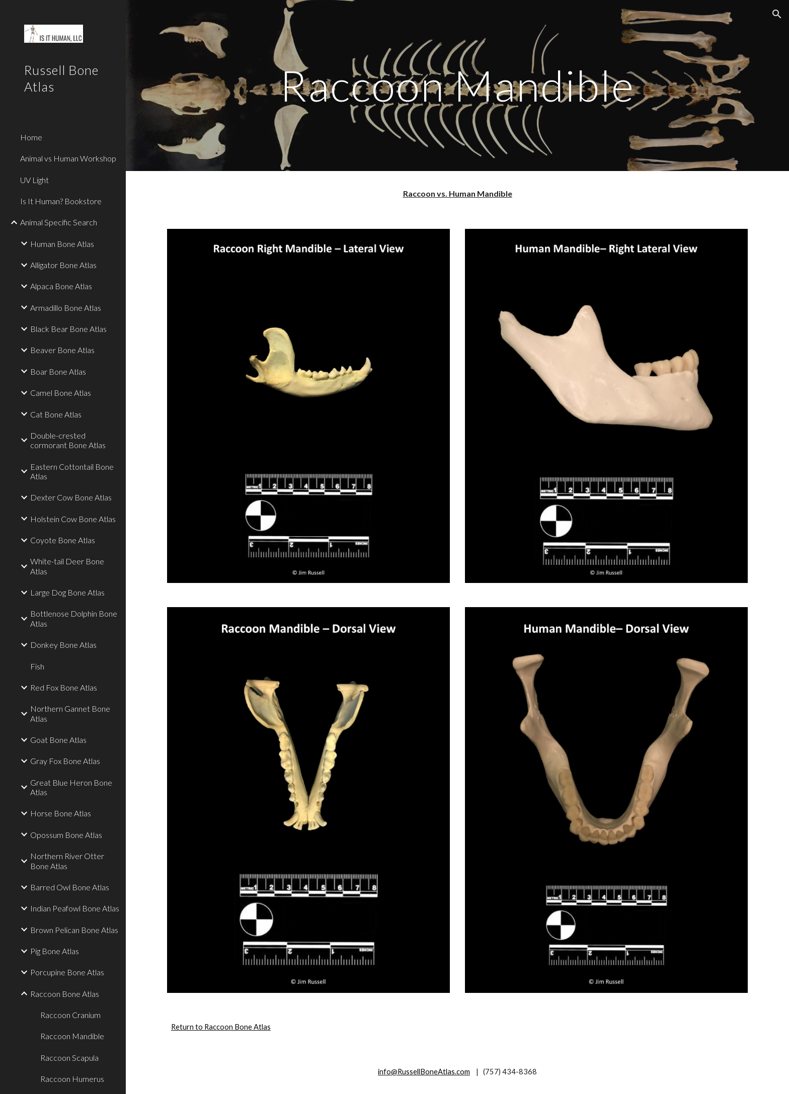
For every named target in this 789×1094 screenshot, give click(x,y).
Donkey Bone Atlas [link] (63, 644)
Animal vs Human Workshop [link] (68, 158)
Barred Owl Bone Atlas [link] (69, 887)
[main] (457, 85)
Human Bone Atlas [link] (62, 243)
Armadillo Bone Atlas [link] (65, 307)
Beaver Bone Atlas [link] (62, 350)
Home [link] (31, 137)
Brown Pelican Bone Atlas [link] (74, 930)
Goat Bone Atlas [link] (58, 739)
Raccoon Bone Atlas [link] (64, 993)
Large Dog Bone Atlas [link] (67, 592)
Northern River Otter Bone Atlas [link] (67, 860)
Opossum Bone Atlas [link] (66, 834)
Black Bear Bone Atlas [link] (68, 328)
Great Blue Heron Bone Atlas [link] (71, 787)
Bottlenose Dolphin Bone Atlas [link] (73, 618)
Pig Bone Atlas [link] (54, 951)
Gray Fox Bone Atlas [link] (65, 761)
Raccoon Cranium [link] (70, 1015)
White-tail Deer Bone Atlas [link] (67, 565)
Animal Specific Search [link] (58, 222)
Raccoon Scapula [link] (69, 1057)
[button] (777, 14)
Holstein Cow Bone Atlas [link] (73, 519)
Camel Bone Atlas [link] (60, 392)
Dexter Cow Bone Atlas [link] (71, 497)
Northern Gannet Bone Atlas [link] (70, 713)
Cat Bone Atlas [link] (56, 414)
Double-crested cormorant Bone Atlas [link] (68, 440)
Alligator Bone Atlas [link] (63, 265)
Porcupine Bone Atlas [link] (67, 972)
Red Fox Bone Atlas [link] (63, 687)
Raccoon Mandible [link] (72, 1036)
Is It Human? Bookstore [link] (61, 201)
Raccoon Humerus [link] (72, 1078)
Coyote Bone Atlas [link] (62, 540)
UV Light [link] (34, 180)
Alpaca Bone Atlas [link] (61, 286)
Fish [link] (37, 666)
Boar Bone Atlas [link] (58, 371)
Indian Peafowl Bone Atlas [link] (74, 908)
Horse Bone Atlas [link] (60, 813)
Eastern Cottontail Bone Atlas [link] (72, 471)
